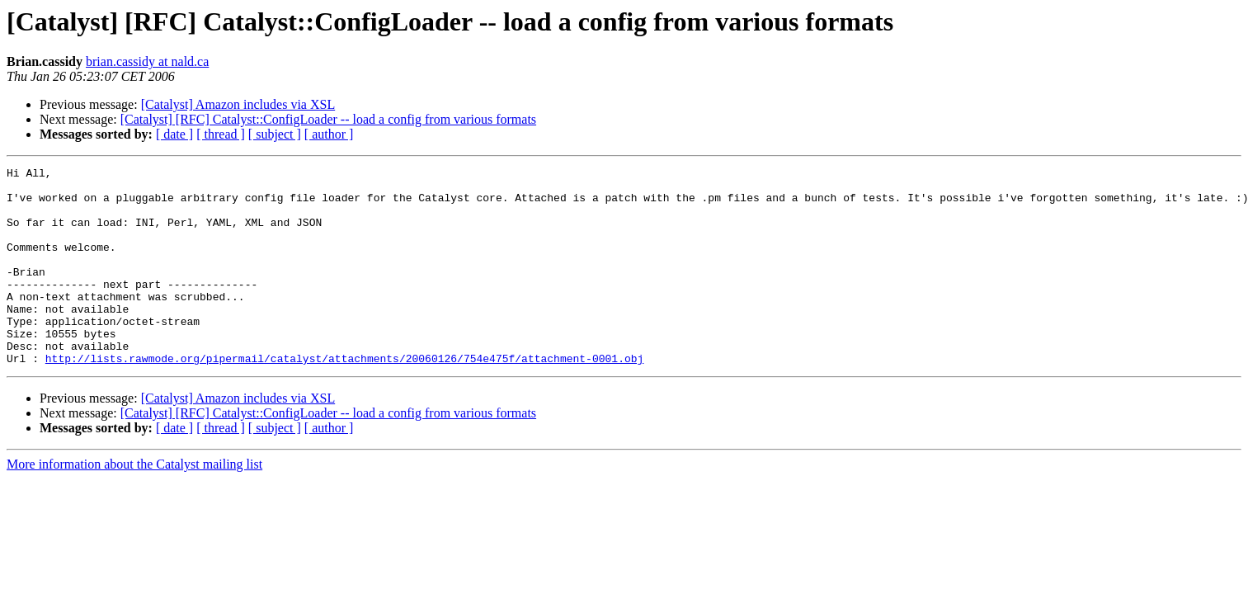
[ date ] (174, 134)
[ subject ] (274, 134)
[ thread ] (220, 134)
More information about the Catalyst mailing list (134, 504)
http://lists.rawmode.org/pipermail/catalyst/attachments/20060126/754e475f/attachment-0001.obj (344, 397)
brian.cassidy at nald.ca (147, 61)
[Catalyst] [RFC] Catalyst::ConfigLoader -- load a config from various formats (328, 119)
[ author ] (329, 134)
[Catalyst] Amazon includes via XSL (238, 104)
